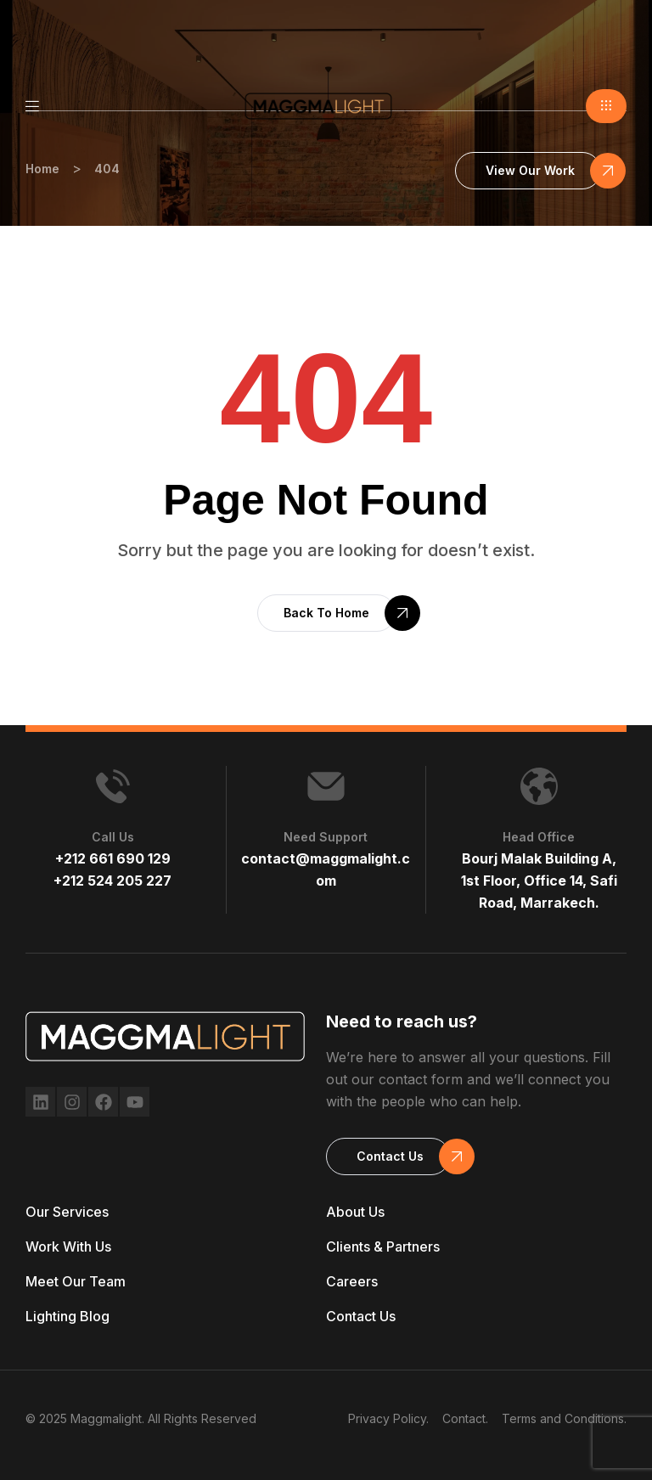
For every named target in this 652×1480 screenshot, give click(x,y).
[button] (606, 106)
